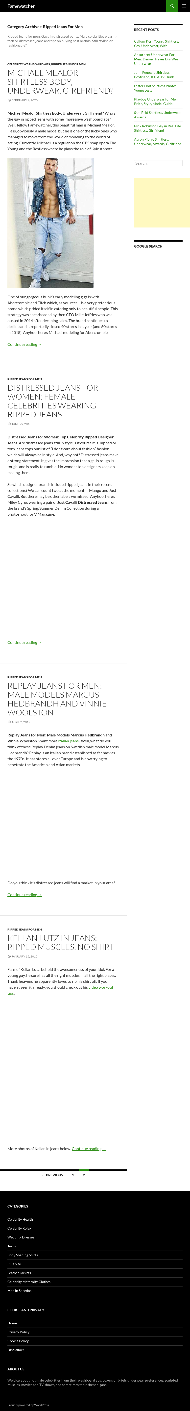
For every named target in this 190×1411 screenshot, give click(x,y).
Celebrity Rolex (19, 1228)
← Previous (52, 1175)
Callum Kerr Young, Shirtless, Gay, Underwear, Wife (156, 43)
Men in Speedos (19, 1290)
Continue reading (24, 344)
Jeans (11, 1246)
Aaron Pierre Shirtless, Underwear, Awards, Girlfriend (157, 141)
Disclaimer (15, 1350)
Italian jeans (68, 740)
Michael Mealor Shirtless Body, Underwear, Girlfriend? (60, 82)
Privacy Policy (18, 1332)
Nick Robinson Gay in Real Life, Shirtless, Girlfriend (158, 128)
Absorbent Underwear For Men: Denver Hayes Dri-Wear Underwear (157, 59)
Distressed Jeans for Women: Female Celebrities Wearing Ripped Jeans (52, 400)
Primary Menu (184, 6)
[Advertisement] (162, 202)
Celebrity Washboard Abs (28, 64)
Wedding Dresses (20, 1237)
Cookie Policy (18, 1341)
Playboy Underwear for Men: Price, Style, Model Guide (156, 101)
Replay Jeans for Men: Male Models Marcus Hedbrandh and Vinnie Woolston (57, 698)
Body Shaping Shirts (22, 1255)
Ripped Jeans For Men (68, 64)
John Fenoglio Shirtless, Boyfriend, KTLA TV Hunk (154, 74)
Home (12, 1323)
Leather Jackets (19, 1273)
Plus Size (14, 1264)
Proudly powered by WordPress (28, 1405)
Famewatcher (21, 6)
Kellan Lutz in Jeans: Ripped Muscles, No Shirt (60, 942)
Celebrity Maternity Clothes (28, 1282)
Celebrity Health (20, 1219)
